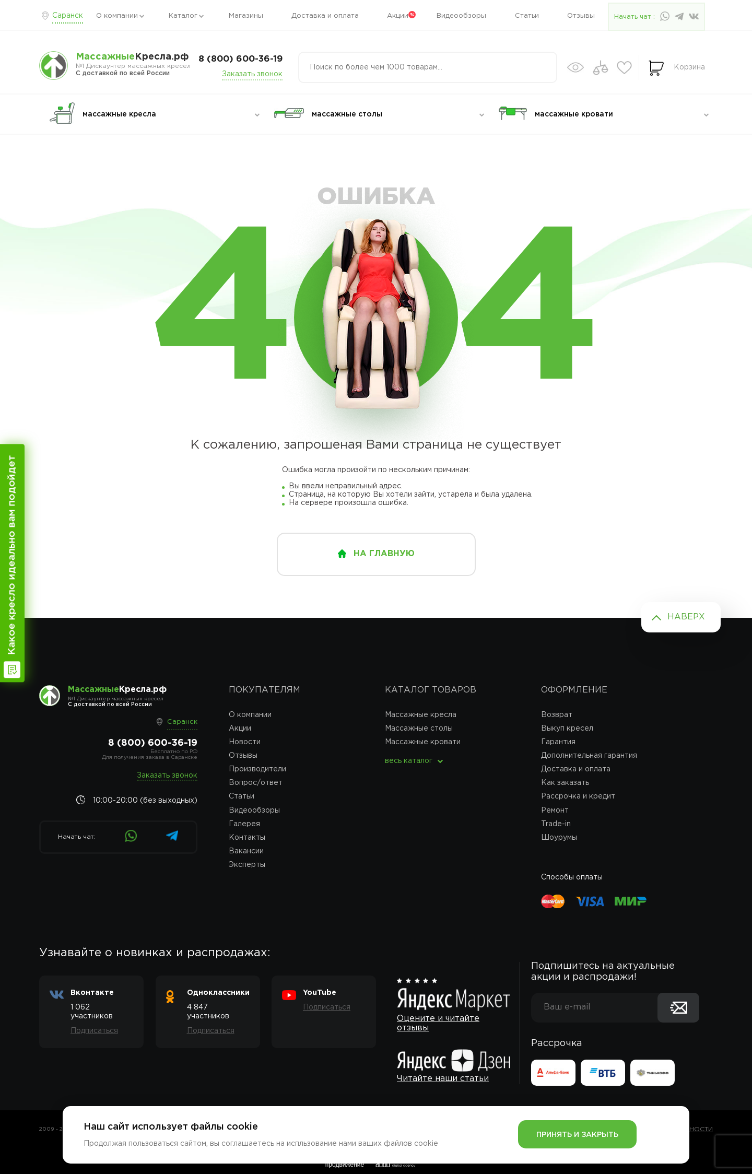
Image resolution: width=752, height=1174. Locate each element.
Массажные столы (419, 728)
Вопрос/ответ (256, 783)
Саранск (67, 16)
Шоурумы (559, 838)
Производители (257, 769)
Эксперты (247, 865)
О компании (117, 16)
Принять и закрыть (577, 1135)
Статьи (527, 16)
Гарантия (558, 742)
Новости (245, 742)
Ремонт (555, 810)
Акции (397, 16)
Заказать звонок (252, 74)
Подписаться (94, 1031)
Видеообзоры (461, 16)
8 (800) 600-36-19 (240, 59)
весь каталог (408, 761)
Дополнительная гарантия (589, 756)
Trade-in (556, 824)
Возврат (556, 715)
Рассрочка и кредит (578, 796)
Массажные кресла (420, 715)
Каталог (183, 16)
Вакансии (246, 851)
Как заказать (565, 783)
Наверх (686, 617)
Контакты (247, 838)
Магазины (246, 16)
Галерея (244, 824)
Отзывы (581, 16)
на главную (384, 554)
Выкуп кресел (567, 728)
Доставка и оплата (325, 16)
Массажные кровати (423, 742)
